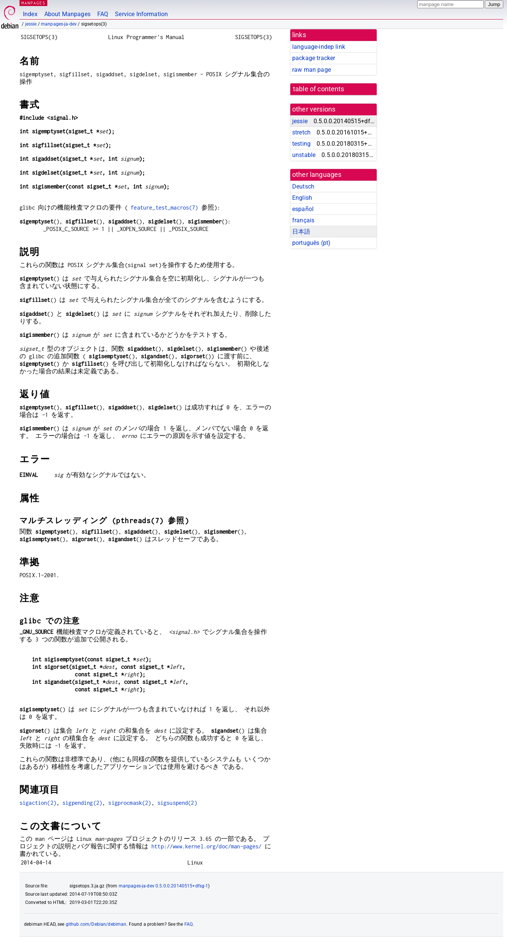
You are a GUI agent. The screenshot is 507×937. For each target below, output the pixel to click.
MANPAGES (33, 2)
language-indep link (318, 46)
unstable (303, 154)
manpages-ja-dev (59, 24)
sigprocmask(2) (129, 803)
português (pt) (311, 242)
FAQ (102, 14)
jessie (31, 24)
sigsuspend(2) (177, 803)
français (303, 220)
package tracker (313, 58)
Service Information (141, 14)
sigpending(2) (82, 803)
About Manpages (67, 14)
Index (30, 14)
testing (301, 143)
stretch (301, 132)
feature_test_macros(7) (164, 207)
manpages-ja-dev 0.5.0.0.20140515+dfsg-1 (163, 886)
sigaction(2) (38, 803)
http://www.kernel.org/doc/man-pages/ (206, 846)
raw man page (311, 69)
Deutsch (303, 186)
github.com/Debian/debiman (96, 924)
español (303, 209)
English (302, 197)
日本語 (301, 231)
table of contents (318, 89)
